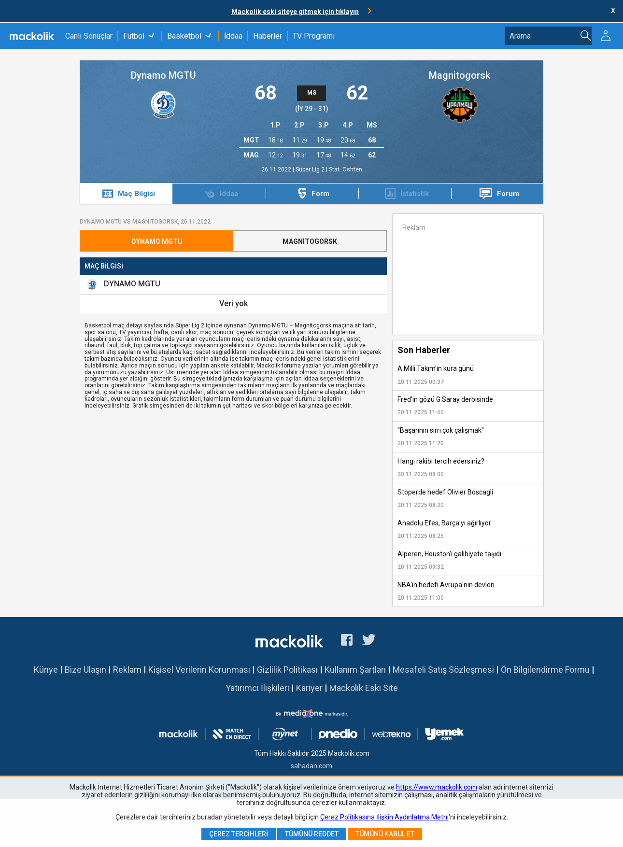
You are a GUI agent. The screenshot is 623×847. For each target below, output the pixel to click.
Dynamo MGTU (163, 75)
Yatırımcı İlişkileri (257, 688)
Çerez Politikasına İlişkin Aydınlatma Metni (384, 817)
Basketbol (184, 36)
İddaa (233, 36)
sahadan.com (311, 766)
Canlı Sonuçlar (89, 36)
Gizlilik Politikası (287, 669)
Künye (46, 669)
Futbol (133, 36)
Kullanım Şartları (355, 669)
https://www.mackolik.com (436, 787)
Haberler (267, 36)
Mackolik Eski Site (363, 688)
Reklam (127, 669)
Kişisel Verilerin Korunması (199, 669)
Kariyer (309, 688)
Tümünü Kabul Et (384, 834)
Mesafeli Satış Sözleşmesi (443, 669)
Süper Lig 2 (311, 169)
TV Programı (314, 36)
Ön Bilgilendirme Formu (545, 669)
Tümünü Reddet (312, 834)
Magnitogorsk (459, 75)
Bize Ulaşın (85, 669)
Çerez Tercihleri (238, 834)
